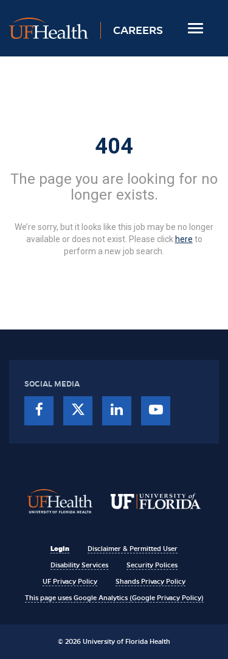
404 (114, 146)
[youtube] (155, 410)
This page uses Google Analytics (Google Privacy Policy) (114, 597)
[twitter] (77, 410)
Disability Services (79, 565)
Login (59, 548)
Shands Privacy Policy (150, 581)
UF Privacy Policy (70, 581)
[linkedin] (116, 410)
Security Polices (152, 565)
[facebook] (39, 410)
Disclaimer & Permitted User (133, 548)
